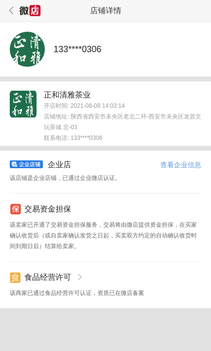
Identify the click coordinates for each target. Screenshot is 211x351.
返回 (9, 10)
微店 (30, 10)
